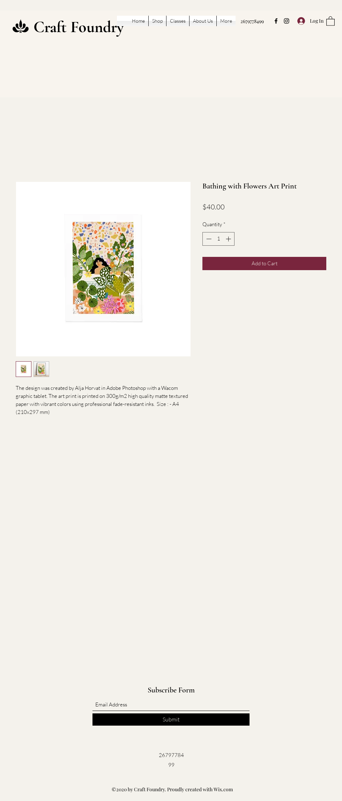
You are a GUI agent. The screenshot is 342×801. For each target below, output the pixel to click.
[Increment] (229, 238)
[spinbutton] (218, 238)
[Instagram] (286, 20)
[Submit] (171, 719)
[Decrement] (208, 238)
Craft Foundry (79, 27)
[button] (330, 21)
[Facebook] (276, 20)
